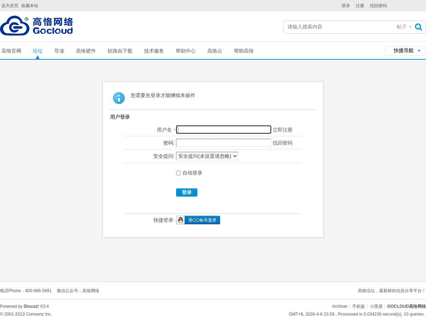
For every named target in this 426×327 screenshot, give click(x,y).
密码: (169, 143)
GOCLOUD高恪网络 (406, 306)
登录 (346, 5)
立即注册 (283, 130)
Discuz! (31, 306)
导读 (59, 51)
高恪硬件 (86, 51)
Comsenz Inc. (39, 314)
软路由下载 (120, 51)
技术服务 (154, 51)
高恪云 (214, 51)
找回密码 (378, 5)
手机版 (358, 306)
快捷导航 (404, 50)
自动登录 (189, 173)
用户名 (164, 130)
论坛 (38, 51)
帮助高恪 (244, 51)
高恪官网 (11, 51)
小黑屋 (376, 306)
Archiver (340, 306)
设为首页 (9, 5)
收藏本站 (29, 5)
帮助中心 (186, 51)
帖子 (402, 27)
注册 (360, 5)
